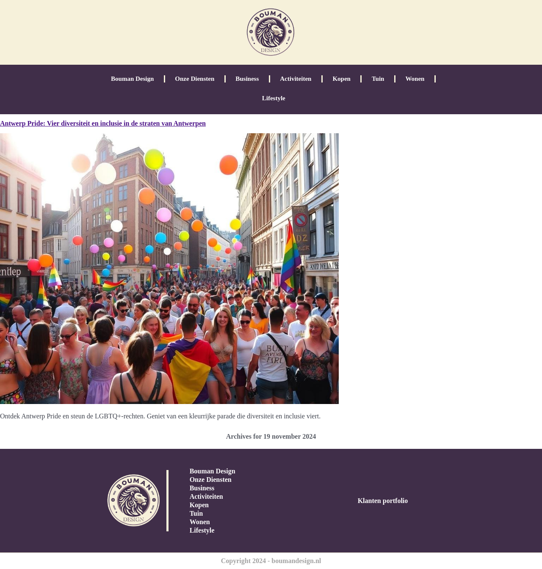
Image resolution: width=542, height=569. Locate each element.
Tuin (378, 78)
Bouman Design (132, 78)
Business (247, 78)
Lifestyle (273, 98)
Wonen (414, 78)
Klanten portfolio (383, 500)
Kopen (341, 78)
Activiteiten (295, 78)
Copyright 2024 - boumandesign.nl (271, 560)
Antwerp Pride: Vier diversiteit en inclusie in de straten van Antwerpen (103, 123)
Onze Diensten (194, 78)
